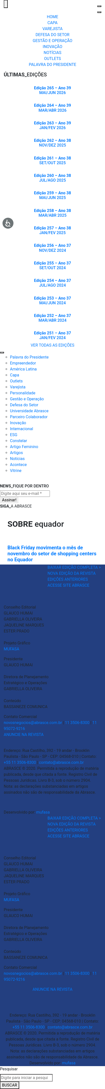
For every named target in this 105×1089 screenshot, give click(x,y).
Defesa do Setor (24, 405)
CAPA (52, 22)
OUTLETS (52, 58)
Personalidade (22, 393)
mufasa (43, 812)
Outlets (16, 381)
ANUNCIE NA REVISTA (24, 734)
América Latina (23, 369)
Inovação (18, 422)
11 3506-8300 (77, 722)
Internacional (21, 428)
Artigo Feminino (24, 446)
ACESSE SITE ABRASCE (68, 585)
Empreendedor (23, 363)
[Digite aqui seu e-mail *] (25, 493)
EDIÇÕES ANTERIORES (67, 579)
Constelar (18, 440)
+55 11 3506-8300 (20, 762)
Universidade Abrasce (29, 411)
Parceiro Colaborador (29, 417)
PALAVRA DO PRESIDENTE (52, 64)
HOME (52, 16)
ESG (13, 434)
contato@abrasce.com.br (61, 762)
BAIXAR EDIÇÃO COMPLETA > (74, 567)
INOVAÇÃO (52, 46)
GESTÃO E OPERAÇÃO (52, 40)
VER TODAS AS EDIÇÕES (52, 345)
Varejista (17, 387)
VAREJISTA (52, 28)
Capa (14, 375)
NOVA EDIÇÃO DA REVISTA (71, 573)
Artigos (16, 452)
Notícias (17, 458)
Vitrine (15, 470)
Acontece (18, 464)
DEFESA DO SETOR (53, 34)
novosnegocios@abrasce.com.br (33, 722)
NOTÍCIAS (52, 52)
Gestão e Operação (27, 399)
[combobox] (26, 1078)
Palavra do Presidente (29, 357)
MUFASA (11, 649)
